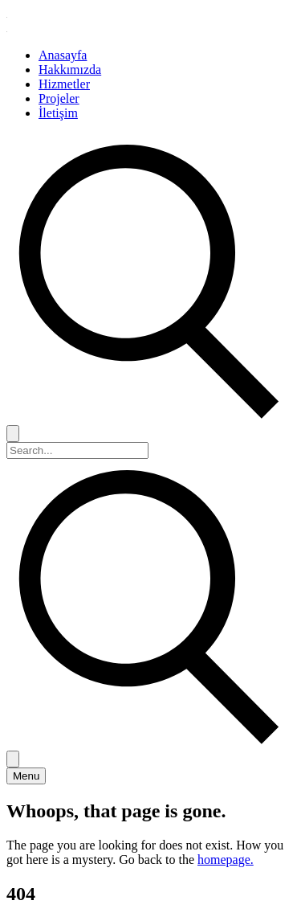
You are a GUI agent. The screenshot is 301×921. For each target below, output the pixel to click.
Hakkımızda (70, 69)
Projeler (59, 98)
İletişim (58, 113)
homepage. (225, 859)
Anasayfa (63, 55)
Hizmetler (64, 84)
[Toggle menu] (26, 776)
